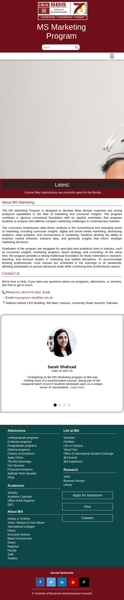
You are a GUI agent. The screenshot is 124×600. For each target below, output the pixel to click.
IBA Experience (73, 461)
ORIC (67, 476)
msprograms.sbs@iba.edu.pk (33, 297)
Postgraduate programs (22, 445)
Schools (12, 492)
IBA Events (70, 457)
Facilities (69, 441)
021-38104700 (25, 292)
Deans (11, 542)
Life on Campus (73, 445)
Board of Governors (20, 538)
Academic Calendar (20, 496)
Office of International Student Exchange (88, 453)
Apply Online (15, 457)
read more (77, 387)
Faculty (12, 550)
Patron (12, 530)
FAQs (11, 477)
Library (68, 484)
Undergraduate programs (23, 437)
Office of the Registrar (21, 500)
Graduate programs (20, 441)
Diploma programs (19, 449)
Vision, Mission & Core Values (26, 522)
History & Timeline (19, 518)
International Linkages (21, 526)
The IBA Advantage (19, 461)
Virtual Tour (71, 449)
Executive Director (19, 534)
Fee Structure (16, 465)
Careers (87, 518)
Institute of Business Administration (62, 11)
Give (87, 507)
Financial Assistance (20, 469)
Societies (69, 437)
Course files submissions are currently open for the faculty (62, 192)
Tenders (12, 558)
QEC (11, 504)
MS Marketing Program (61, 31)
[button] (55, 405)
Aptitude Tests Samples (22, 473)
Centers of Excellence (21, 453)
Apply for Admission (87, 495)
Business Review (74, 480)
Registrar (13, 546)
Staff (10, 554)
